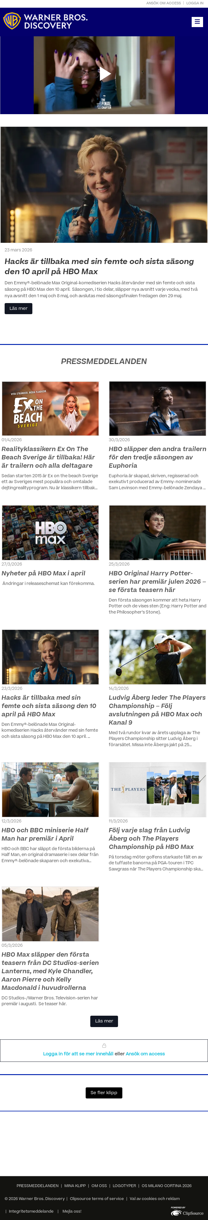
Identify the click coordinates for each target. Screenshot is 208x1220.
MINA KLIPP (75, 1186)
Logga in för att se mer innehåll (79, 1054)
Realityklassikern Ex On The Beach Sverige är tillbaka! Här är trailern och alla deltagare (48, 458)
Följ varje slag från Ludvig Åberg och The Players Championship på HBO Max (151, 839)
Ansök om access (163, 3)
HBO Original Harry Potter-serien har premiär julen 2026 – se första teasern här (157, 582)
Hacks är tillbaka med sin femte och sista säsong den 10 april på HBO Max (49, 706)
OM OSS (99, 1186)
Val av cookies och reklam (155, 1199)
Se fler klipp (104, 1093)
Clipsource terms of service (97, 1199)
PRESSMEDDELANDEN (38, 1186)
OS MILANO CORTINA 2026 (167, 1186)
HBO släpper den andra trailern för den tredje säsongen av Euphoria (157, 458)
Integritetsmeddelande (31, 1212)
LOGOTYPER (124, 1186)
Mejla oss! (72, 1212)
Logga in (194, 3)
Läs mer (18, 309)
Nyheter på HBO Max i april (43, 574)
